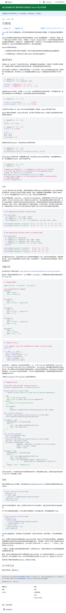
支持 (35, 589)
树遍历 (59, 198)
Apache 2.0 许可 (55, 576)
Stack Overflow (38, 597)
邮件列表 (23, 13)
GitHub (4, 592)
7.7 (63, 28)
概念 (13, 19)
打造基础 (4, 13)
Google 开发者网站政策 (19, 578)
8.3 (57, 28)
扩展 (8, 19)
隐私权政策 (9, 605)
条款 (3, 605)
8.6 (49, 28)
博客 (3, 589)
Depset (4, 32)
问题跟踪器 (37, 592)
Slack (35, 595)
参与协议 (32, 13)
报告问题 (6, 28)
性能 (30, 560)
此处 (17, 570)
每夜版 (43, 28)
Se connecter (59, 2)
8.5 (52, 28)
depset (22, 72)
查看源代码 (19, 28)
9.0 (46, 28)
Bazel (3, 19)
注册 (39, 13)
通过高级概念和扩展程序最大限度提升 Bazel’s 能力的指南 (24, 7)
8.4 (55, 28)
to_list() (25, 91)
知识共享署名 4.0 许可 (28, 576)
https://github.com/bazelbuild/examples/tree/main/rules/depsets (40, 271)
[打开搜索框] (40, 2)
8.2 (60, 28)
